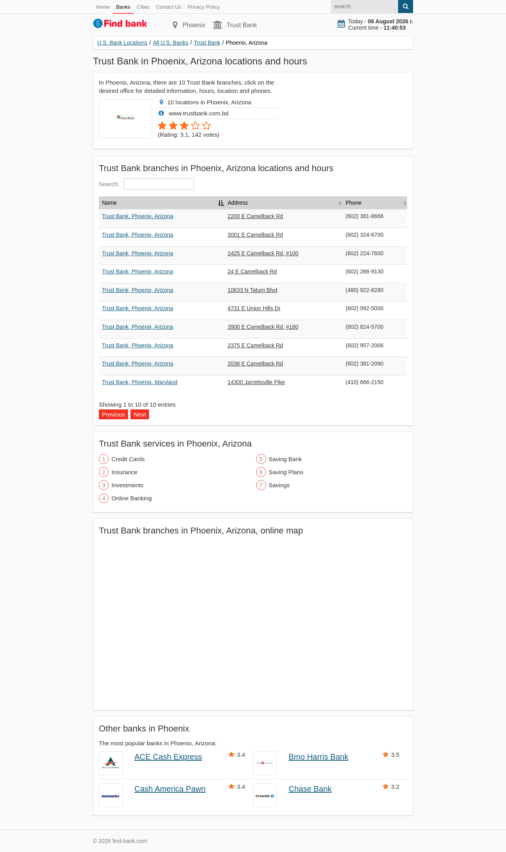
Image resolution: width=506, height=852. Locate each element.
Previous (113, 414)
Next (140, 414)
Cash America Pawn (170, 788)
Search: (146, 184)
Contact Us (168, 7)
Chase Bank (310, 788)
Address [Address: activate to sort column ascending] (238, 203)
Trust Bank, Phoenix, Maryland (139, 382)
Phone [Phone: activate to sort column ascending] (353, 203)
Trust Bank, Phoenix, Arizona (137, 216)
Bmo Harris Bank (318, 756)
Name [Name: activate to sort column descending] (109, 203)
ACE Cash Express (168, 756)
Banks (123, 7)
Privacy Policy (204, 7)
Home (103, 7)
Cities (143, 7)
